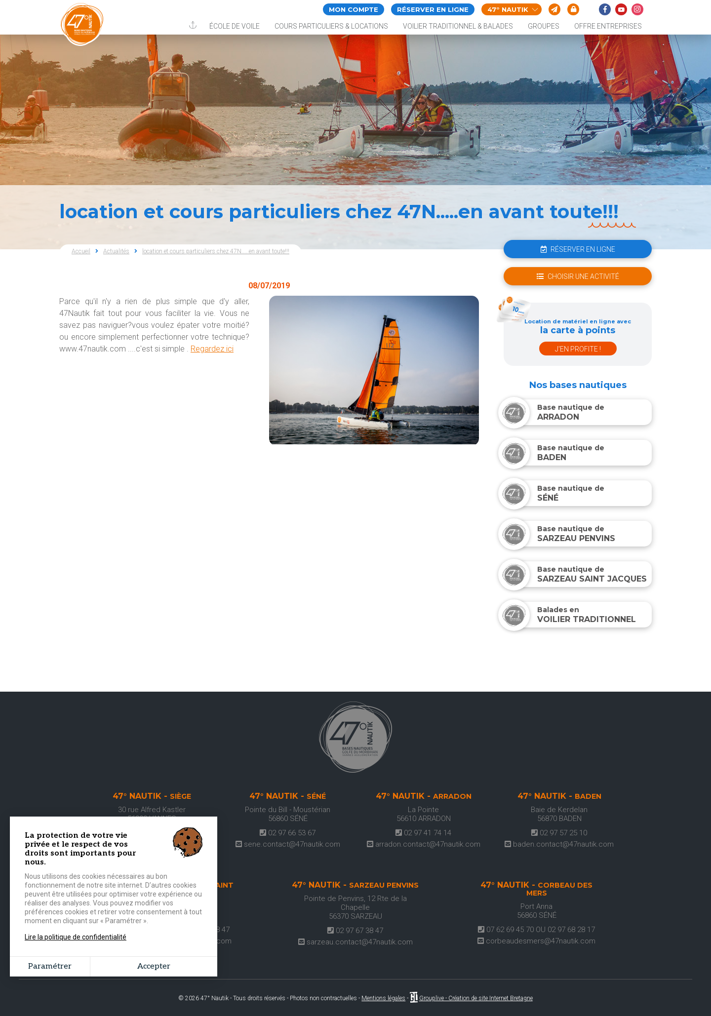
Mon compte (353, 9)
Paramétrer (50, 966)
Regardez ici (212, 348)
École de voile (234, 26)
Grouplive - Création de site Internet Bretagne (476, 998)
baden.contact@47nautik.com (559, 844)
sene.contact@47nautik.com (288, 844)
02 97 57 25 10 (559, 833)
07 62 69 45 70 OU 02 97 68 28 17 (536, 930)
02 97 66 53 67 (288, 833)
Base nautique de (557, 412)
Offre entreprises (608, 26)
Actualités (116, 251)
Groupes (543, 26)
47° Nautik (512, 9)
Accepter (153, 966)
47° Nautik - (152, 796)
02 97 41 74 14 (423, 833)
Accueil (81, 251)
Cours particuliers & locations (331, 26)
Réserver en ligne (433, 9)
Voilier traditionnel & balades (458, 26)
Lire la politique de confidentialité (75, 937)
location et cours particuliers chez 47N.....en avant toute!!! (215, 251)
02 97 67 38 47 (355, 931)
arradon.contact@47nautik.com (423, 844)
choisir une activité (578, 276)
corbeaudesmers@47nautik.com (536, 941)
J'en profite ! (578, 349)
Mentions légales (383, 998)
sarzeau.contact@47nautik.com (355, 942)
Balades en (573, 614)
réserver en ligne (578, 249)
